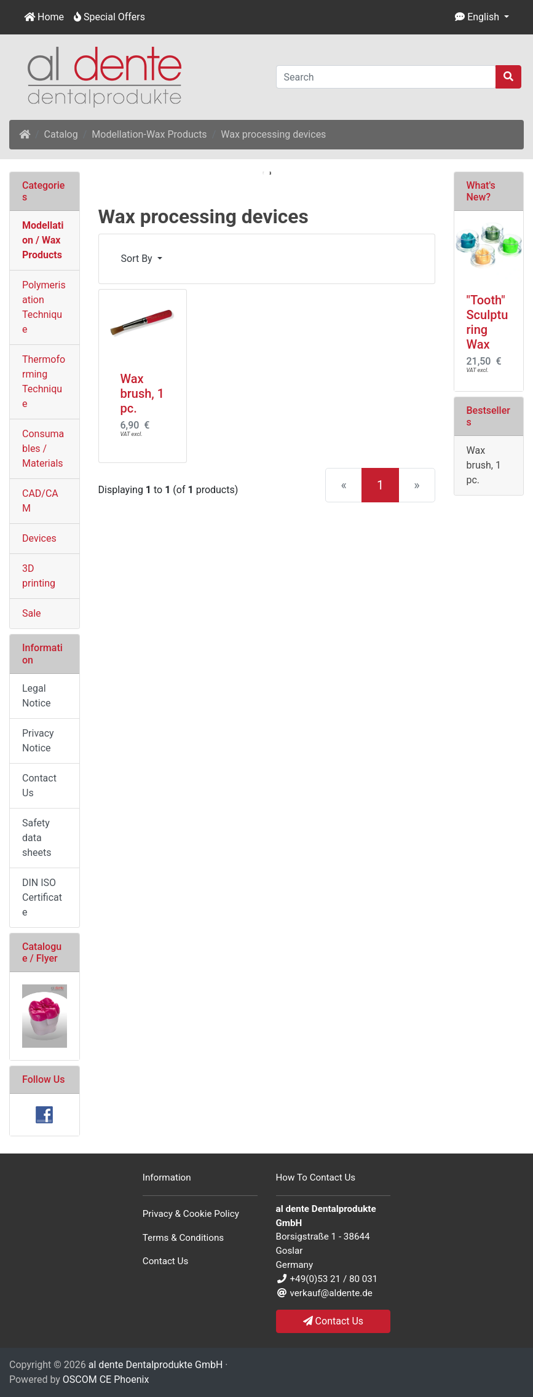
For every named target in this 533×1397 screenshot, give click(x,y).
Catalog (61, 134)
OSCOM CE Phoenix (106, 1379)
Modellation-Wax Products (149, 134)
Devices (39, 538)
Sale (31, 613)
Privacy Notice (38, 740)
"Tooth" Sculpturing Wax (487, 322)
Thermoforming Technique (43, 382)
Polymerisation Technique (44, 307)
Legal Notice (36, 696)
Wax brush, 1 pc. (142, 393)
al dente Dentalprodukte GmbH (156, 1365)
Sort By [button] (138, 258)
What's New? (481, 191)
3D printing (38, 576)
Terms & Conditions (183, 1237)
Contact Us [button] (333, 1321)
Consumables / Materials (43, 448)
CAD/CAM (40, 501)
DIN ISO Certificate (42, 897)
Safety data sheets (37, 837)
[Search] (386, 77)
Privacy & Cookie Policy (191, 1213)
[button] (482, 17)
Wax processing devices (273, 134)
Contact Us (39, 785)
